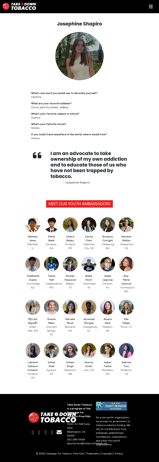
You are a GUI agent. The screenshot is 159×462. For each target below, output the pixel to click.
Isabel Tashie (108, 368)
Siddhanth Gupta (33, 281)
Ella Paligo (126, 323)
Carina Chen (89, 242)
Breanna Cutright (108, 242)
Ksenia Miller (51, 327)
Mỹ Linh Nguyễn (33, 325)
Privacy (119, 453)
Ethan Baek (51, 242)
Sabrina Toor (126, 368)
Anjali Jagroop (107, 281)
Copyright (107, 453)
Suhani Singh (70, 368)
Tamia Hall (52, 281)
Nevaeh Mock (70, 325)
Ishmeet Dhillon (127, 242)
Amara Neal (107, 325)
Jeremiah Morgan (89, 325)
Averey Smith (89, 366)
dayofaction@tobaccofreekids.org (87, 443)
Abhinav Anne (32, 242)
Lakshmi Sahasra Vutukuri (32, 370)
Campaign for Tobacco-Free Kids (64, 453)
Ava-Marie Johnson (127, 283)
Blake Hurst (89, 281)
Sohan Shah (51, 368)
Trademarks (92, 453)
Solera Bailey (70, 242)
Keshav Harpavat (70, 281)
